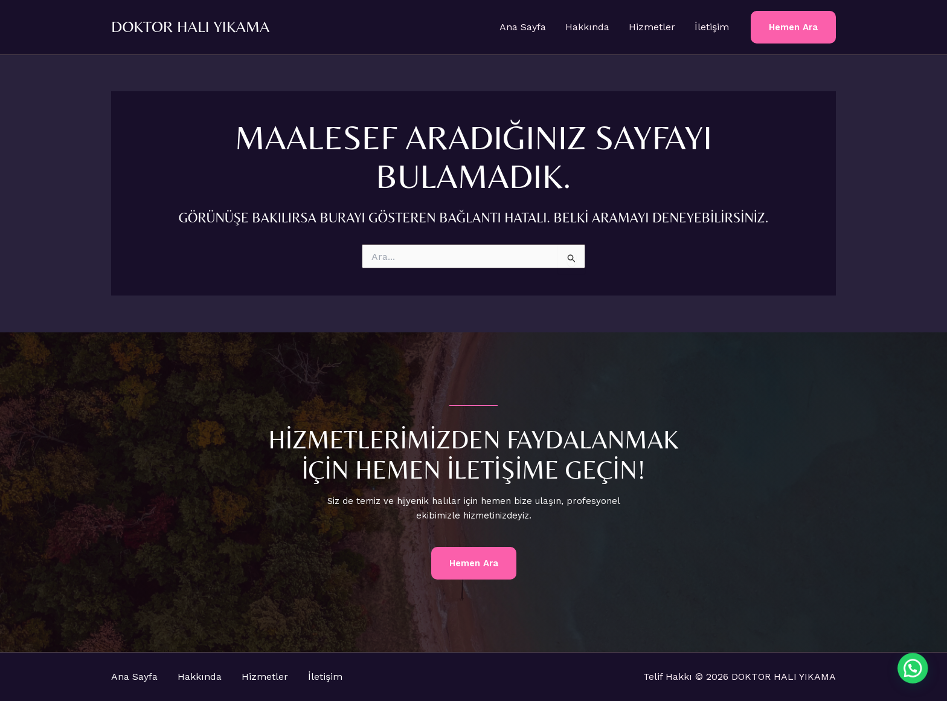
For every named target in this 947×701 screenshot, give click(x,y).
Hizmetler (652, 27)
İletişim (712, 27)
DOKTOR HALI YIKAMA (190, 27)
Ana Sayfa (522, 27)
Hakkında (587, 27)
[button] (793, 27)
